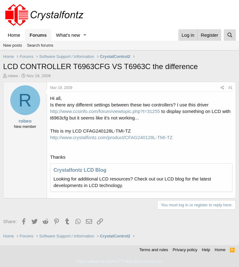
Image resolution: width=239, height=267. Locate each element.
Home (14, 35)
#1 (230, 88)
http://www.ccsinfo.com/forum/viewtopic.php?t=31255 (105, 111)
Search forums (40, 45)
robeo (13, 75)
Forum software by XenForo (119, 261)
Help (206, 249)
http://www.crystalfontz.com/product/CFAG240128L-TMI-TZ (111, 137)
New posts (12, 45)
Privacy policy (185, 249)
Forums (38, 35)
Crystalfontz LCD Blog (80, 170)
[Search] (230, 35)
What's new (68, 35)
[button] (85, 35)
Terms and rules (153, 249)
